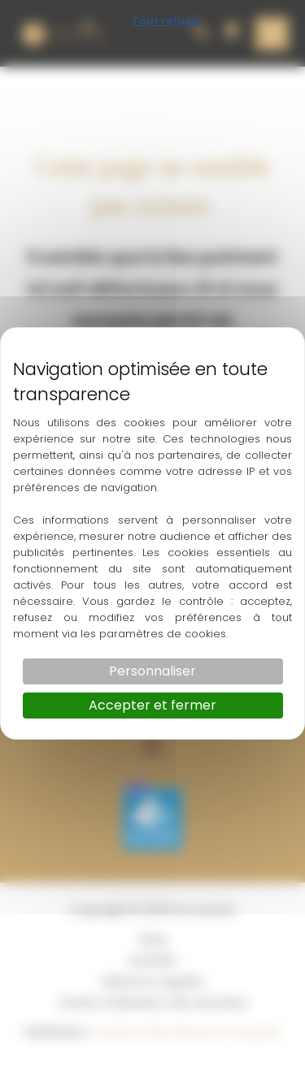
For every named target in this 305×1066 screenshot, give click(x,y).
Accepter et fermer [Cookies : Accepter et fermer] (152, 705)
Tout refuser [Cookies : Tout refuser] (167, 20)
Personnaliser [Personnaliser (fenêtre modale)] (152, 671)
